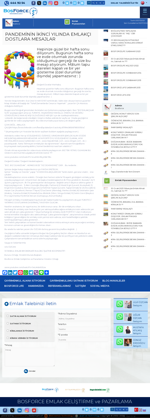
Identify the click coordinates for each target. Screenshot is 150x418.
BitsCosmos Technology (59, 416)
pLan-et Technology (89, 416)
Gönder (30, 371)
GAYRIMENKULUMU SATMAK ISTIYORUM (78, 280)
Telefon (62, 324)
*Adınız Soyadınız (67, 314)
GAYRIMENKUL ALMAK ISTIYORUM (26, 280)
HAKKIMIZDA (38, 285)
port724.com (21, 416)
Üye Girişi (128, 416)
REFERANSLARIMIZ (63, 285)
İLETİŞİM (86, 285)
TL (90, 3)
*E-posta (63, 335)
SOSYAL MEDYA (106, 285)
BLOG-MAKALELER (121, 280)
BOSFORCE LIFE (14, 285)
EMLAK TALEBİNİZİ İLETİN (122, 2)
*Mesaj (8, 345)
